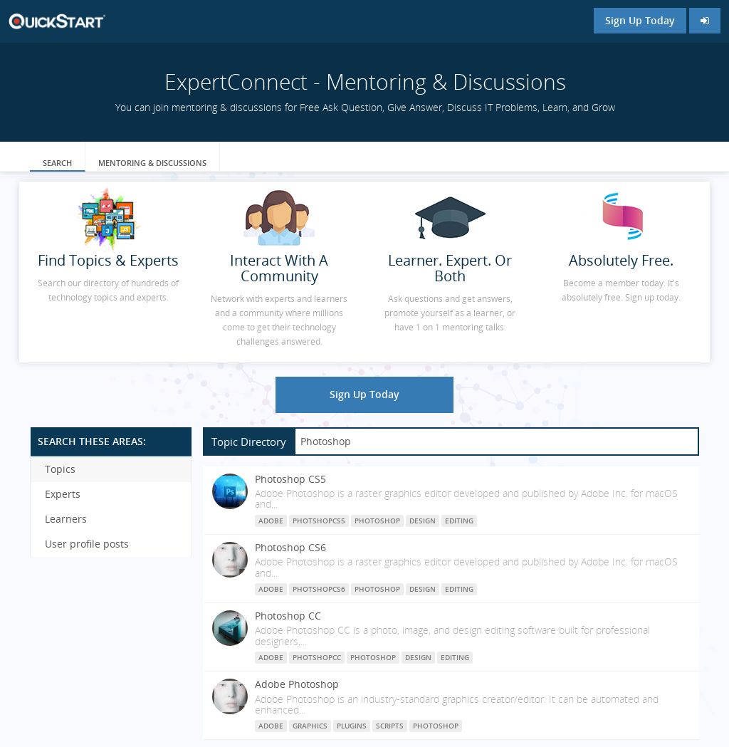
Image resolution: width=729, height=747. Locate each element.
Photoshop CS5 (290, 479)
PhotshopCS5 (319, 521)
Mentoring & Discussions (152, 162)
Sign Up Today (640, 20)
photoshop (435, 726)
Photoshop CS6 (290, 547)
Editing (459, 521)
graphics (310, 726)
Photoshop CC (288, 615)
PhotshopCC (317, 657)
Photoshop (377, 521)
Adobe (270, 521)
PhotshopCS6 (319, 589)
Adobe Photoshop (297, 684)
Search (57, 162)
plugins (352, 726)
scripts (390, 726)
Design (422, 521)
